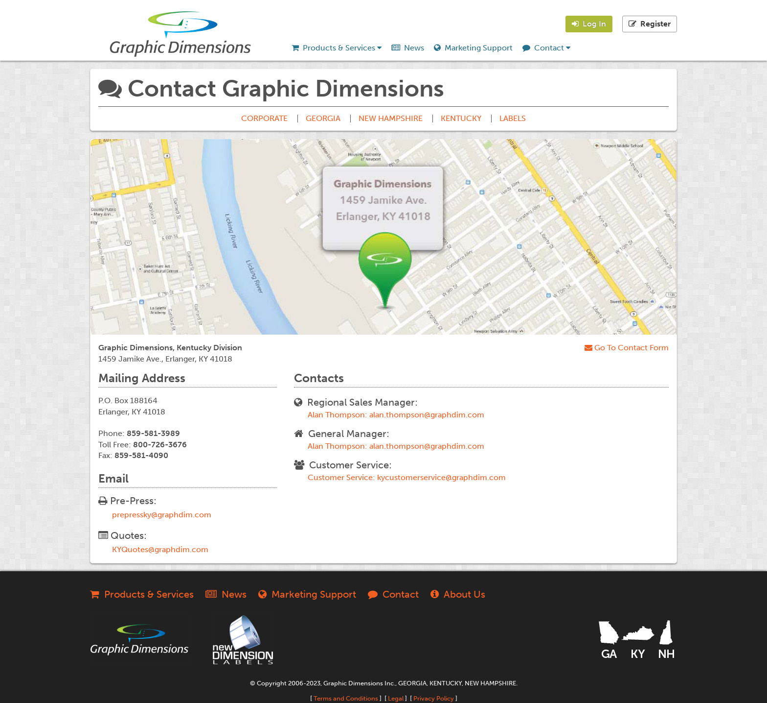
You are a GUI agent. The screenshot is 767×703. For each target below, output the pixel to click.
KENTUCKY (461, 118)
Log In (589, 23)
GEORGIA (323, 118)
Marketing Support (473, 47)
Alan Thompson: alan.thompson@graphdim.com (396, 415)
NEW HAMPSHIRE (391, 118)
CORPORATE (264, 118)
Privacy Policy (433, 698)
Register (650, 23)
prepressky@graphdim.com (161, 514)
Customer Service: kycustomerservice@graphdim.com (407, 478)
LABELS (512, 118)
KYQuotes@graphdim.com (160, 549)
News (407, 47)
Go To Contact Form (627, 347)
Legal (396, 698)
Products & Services (337, 47)
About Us (457, 594)
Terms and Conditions (346, 698)
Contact (546, 47)
